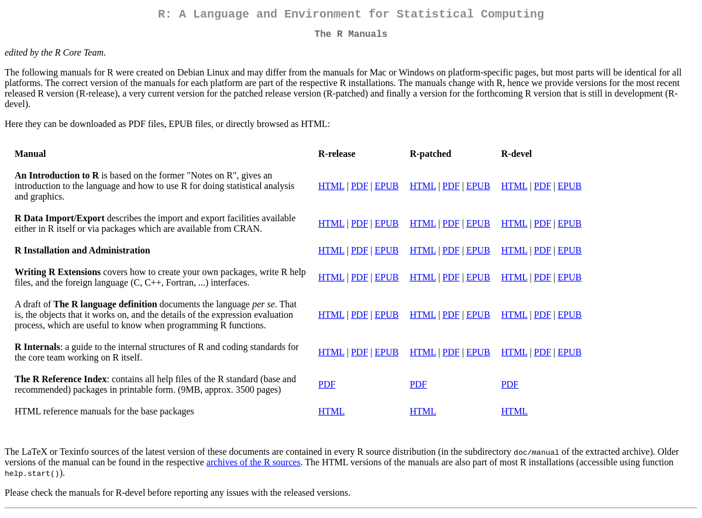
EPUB (387, 190)
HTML (331, 190)
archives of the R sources (254, 467)
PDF (359, 190)
